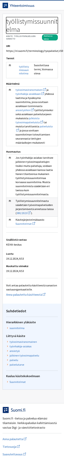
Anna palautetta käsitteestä (32, 294)
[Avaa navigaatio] (58, 5)
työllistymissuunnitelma (24, 70)
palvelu (14, 360)
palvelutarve (17, 364)
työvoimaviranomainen (23, 341)
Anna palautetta (28, 439)
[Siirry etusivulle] (25, 5)
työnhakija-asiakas (21, 346)
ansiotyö (15, 351)
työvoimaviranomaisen (31, 89)
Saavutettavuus (32, 454)
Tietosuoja (28, 446)
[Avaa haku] (51, 5)
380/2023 (24, 213)
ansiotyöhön (25, 110)
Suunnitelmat (25, 223)
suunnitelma (17, 328)
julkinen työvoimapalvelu (24, 355)
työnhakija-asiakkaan (30, 94)
